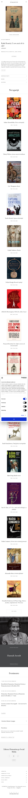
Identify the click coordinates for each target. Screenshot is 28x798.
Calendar (3, 713)
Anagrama (19, 787)
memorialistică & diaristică (7, 51)
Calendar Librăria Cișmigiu (8, 721)
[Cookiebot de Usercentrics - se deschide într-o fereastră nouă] (21, 378)
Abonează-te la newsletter (7, 737)
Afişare (22, 415)
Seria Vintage (18, 51)
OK (14, 419)
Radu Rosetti (6, 43)
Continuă (3, 70)
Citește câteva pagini (14, 34)
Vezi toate (14, 611)
